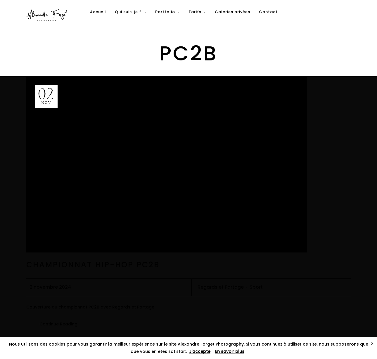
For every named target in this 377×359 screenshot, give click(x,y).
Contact (268, 12)
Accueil (98, 12)
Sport (256, 287)
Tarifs (194, 12)
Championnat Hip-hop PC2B (93, 264)
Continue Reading (58, 324)
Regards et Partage (221, 287)
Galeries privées (232, 12)
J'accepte (199, 351)
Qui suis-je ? (128, 12)
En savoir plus (229, 351)
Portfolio (165, 12)
